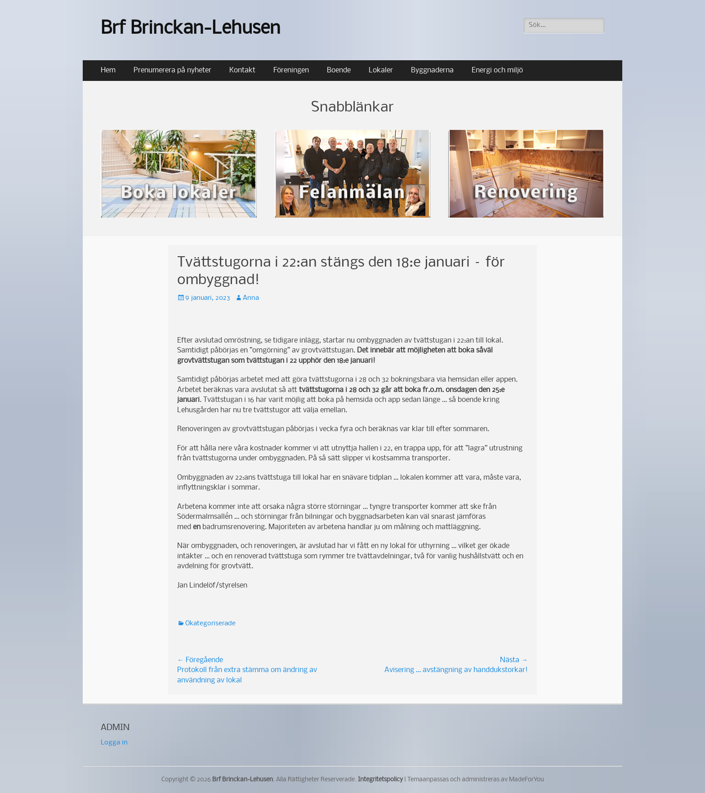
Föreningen (291, 70)
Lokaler (381, 70)
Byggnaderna (432, 70)
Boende (339, 70)
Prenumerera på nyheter (172, 70)
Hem (108, 70)
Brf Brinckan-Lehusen (191, 29)
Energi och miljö (497, 70)
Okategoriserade (210, 623)
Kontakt (242, 70)
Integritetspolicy (380, 779)
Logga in (114, 742)
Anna (251, 298)
